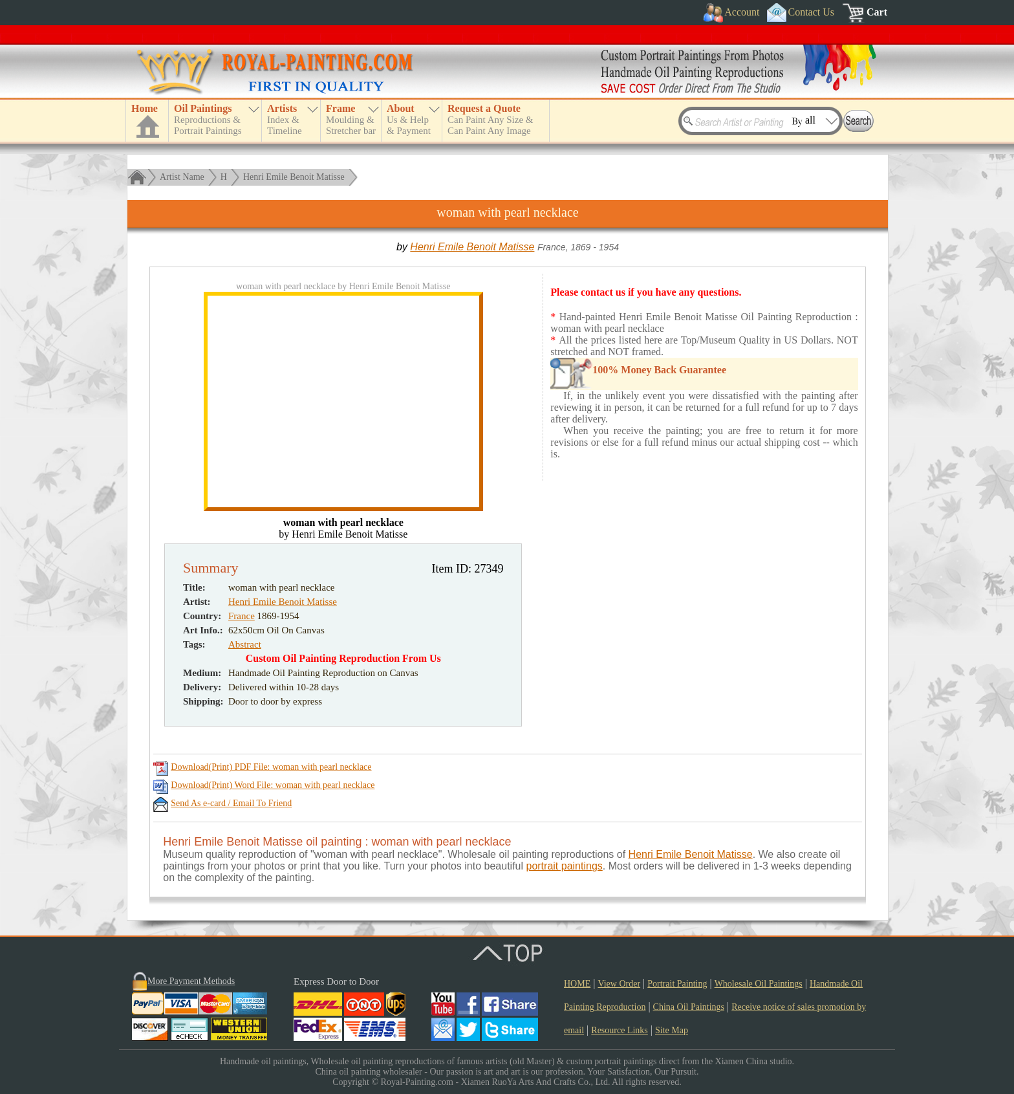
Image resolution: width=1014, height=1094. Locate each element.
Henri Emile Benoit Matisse (294, 177)
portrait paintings (564, 865)
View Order (619, 984)
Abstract (244, 644)
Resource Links (619, 1030)
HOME (577, 984)
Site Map (671, 1030)
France (241, 616)
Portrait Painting (677, 984)
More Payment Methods (191, 981)
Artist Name (182, 177)
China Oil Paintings (688, 1007)
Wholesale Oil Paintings (759, 984)
